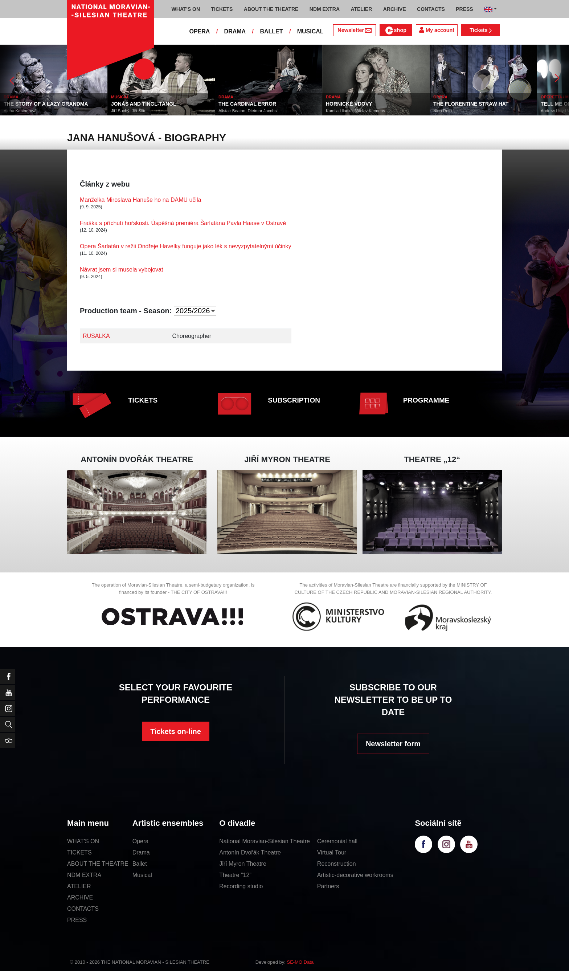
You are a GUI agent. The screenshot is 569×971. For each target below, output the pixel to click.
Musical (142, 875)
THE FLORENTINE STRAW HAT (470, 104)
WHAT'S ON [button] (186, 9)
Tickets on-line (175, 731)
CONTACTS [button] (431, 9)
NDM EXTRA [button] (325, 9)
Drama (141, 852)
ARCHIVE (394, 9)
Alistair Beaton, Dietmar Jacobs (247, 111)
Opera (140, 841)
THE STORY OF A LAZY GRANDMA (46, 104)
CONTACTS (83, 909)
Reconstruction (336, 864)
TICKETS (142, 400)
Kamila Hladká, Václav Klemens (355, 111)
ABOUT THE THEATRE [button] (271, 9)
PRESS (77, 920)
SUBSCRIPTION (294, 400)
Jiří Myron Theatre (242, 864)
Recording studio (241, 886)
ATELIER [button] (361, 9)
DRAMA (235, 31)
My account (436, 30)
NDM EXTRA (84, 875)
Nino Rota (442, 111)
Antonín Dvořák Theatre (250, 852)
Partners (328, 886)
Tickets (481, 30)
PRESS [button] (464, 9)
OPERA (199, 31)
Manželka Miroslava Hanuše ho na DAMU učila (140, 200)
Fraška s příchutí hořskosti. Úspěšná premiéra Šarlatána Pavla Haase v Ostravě (183, 223)
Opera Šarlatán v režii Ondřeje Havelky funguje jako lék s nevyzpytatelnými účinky (185, 246)
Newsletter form (393, 744)
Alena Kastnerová (20, 111)
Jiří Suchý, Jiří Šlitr (128, 111)
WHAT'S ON (83, 841)
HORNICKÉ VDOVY (349, 104)
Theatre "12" (235, 875)
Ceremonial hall (337, 841)
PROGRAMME (426, 400)
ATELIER (79, 886)
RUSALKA (96, 336)
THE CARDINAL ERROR (247, 104)
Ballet (139, 864)
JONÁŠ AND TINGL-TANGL (143, 104)
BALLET (271, 31)
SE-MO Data (300, 962)
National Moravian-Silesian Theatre (264, 841)
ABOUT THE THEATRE (97, 864)
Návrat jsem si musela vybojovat (121, 269)
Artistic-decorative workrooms (355, 875)
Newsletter (354, 30)
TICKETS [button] (222, 9)
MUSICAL (310, 31)
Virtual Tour (331, 852)
